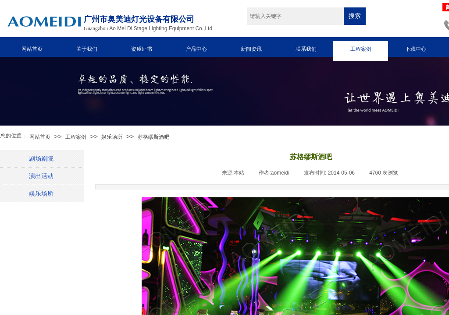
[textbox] (295, 16)
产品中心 (196, 49)
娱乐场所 (111, 137)
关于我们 (86, 49)
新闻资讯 (251, 49)
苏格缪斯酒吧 (153, 137)
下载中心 (415, 49)
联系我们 (306, 49)
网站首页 (32, 49)
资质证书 (141, 49)
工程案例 (360, 49)
